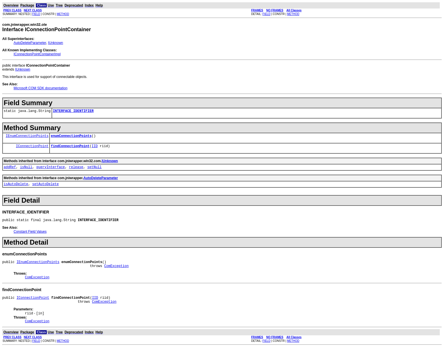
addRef (10, 170)
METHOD (63, 14)
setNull (94, 170)
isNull (26, 170)
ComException (116, 272)
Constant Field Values (30, 237)
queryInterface (50, 170)
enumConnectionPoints (71, 137)
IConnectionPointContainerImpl (37, 54)
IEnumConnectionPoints (27, 137)
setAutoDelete (45, 188)
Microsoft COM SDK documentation (40, 88)
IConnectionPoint (32, 148)
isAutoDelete (16, 188)
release (76, 170)
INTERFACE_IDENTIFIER (73, 111)
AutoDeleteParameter (30, 43)
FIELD (36, 14)
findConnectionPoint (70, 148)
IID (94, 148)
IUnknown (55, 43)
